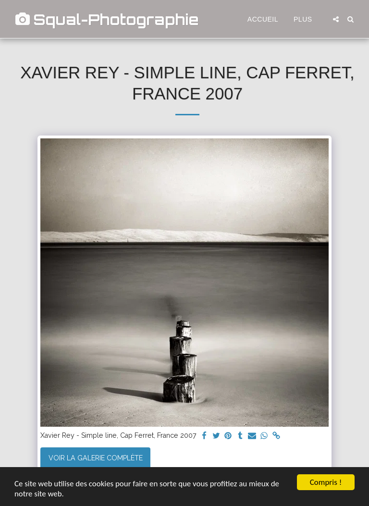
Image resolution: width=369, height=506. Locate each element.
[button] (336, 19)
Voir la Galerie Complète (96, 458)
